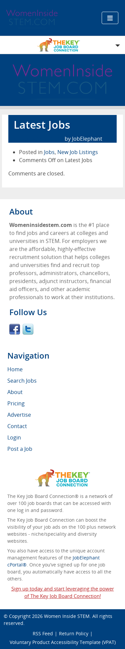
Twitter (28, 329)
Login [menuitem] (14, 437)
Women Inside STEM (67, 616)
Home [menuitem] (15, 369)
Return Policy (73, 633)
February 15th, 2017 (37, 138)
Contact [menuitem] (17, 426)
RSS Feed (43, 633)
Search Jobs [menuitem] (22, 380)
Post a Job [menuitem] (19, 448)
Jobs (49, 152)
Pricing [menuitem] (16, 403)
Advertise (19, 414)
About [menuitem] (15, 392)
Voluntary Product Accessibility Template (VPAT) (63, 642)
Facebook (14, 329)
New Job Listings (77, 152)
